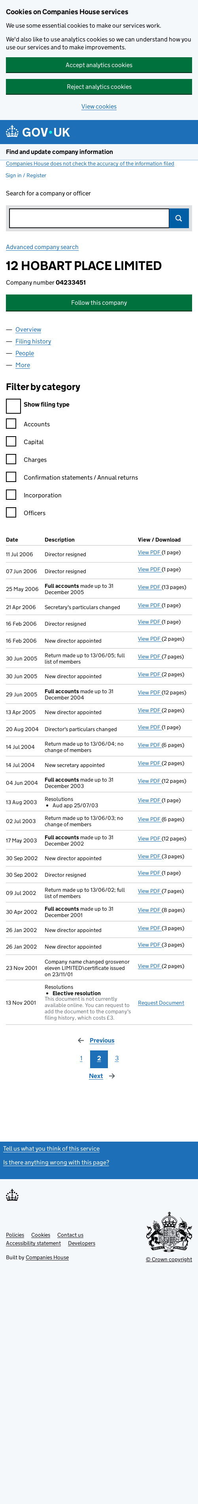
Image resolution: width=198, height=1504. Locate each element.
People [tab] (24, 353)
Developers (81, 1243)
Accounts (28, 425)
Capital (24, 443)
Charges (26, 461)
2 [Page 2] (99, 1058)
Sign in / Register (26, 175)
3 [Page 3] (117, 1058)
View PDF (150, 552)
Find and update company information (59, 152)
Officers (25, 514)
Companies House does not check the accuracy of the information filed (90, 163)
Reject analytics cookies (99, 86)
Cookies (40, 1234)
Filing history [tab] (33, 341)
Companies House (47, 1257)
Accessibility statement (33, 1243)
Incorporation (34, 496)
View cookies (99, 106)
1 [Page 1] (81, 1058)
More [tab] (22, 365)
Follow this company (99, 302)
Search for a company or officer (48, 193)
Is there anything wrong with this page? (56, 1162)
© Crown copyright (169, 1259)
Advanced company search (42, 247)
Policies (15, 1234)
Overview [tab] (28, 329)
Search (179, 218)
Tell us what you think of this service (51, 1148)
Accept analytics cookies (99, 65)
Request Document (161, 1002)
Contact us (70, 1234)
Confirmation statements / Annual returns (72, 479)
